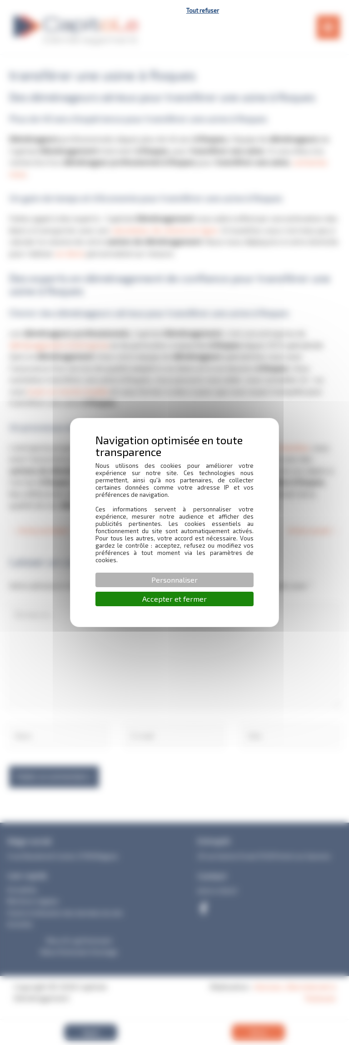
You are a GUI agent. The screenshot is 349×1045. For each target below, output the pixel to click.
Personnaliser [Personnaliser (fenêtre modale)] (174, 579)
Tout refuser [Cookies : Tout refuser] (202, 10)
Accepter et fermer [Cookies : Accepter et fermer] (174, 598)
